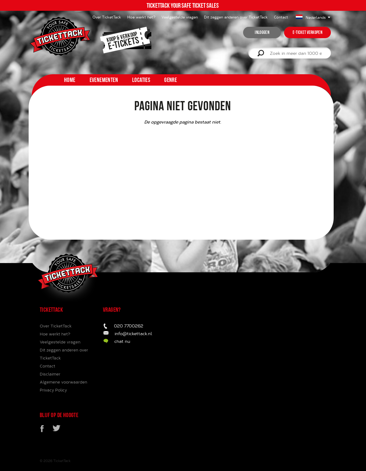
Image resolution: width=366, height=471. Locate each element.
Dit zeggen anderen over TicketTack (236, 16)
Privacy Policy (53, 390)
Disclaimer (50, 374)
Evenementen (104, 79)
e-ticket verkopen (307, 32)
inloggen (262, 32)
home (69, 79)
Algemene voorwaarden (63, 382)
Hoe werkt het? (141, 16)
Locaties (141, 79)
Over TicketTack (55, 326)
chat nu (122, 341)
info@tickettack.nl (133, 333)
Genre (170, 79)
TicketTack (62, 460)
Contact (281, 16)
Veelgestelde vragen (179, 16)
